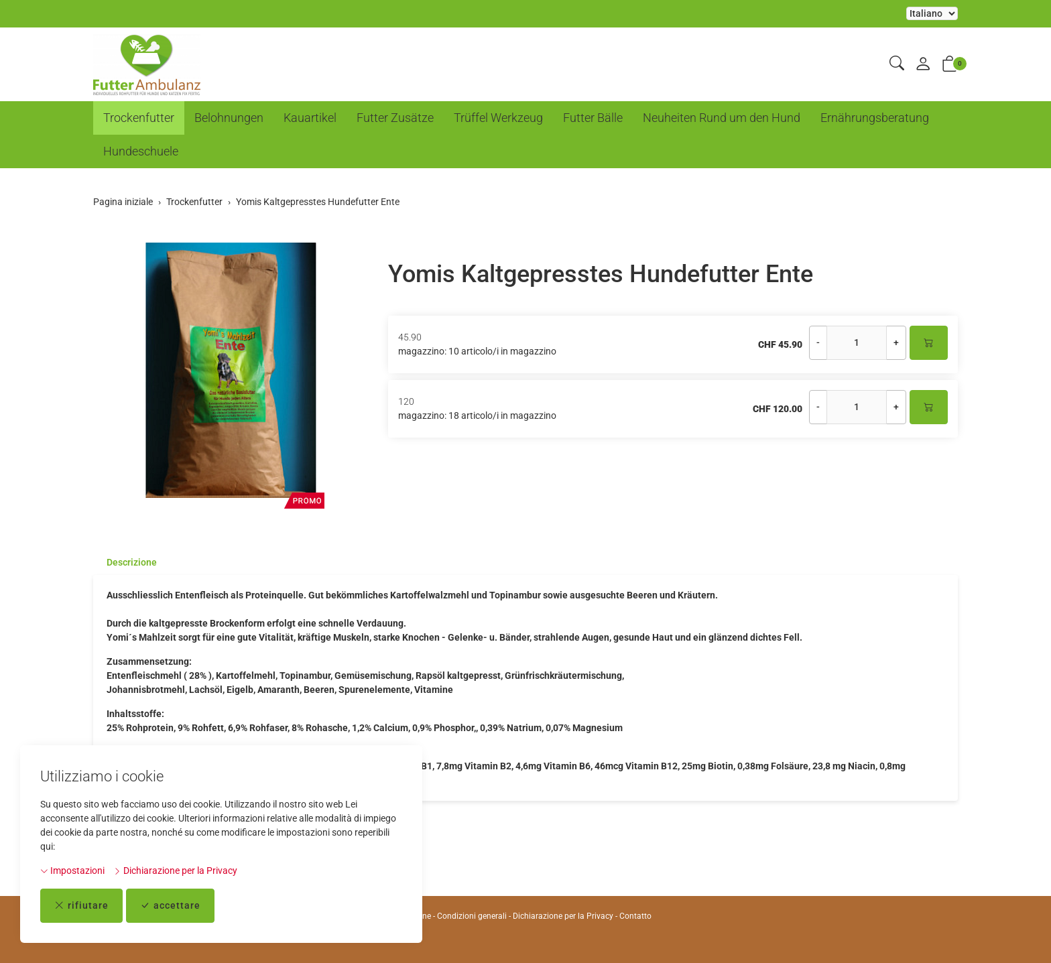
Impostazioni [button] (72, 870)
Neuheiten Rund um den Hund (721, 118)
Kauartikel (310, 118)
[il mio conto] (923, 64)
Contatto (635, 916)
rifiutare (81, 906)
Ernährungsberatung (874, 118)
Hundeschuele (140, 151)
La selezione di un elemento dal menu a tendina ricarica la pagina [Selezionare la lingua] (932, 13)
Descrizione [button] (132, 562)
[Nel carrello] (929, 343)
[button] (896, 64)
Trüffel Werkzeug (498, 118)
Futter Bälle (593, 118)
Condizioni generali (472, 916)
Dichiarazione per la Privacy (175, 870)
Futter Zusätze (395, 118)
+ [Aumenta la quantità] (896, 342)
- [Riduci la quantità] (818, 342)
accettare (170, 906)
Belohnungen (228, 118)
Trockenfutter (138, 118)
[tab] (125, 562)
